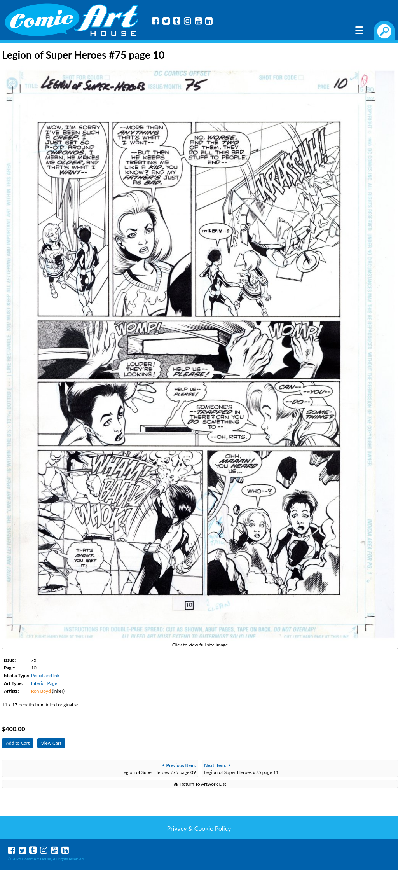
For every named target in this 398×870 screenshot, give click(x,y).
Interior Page (44, 683)
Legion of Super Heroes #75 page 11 (241, 768)
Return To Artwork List (203, 784)
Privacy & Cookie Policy (199, 828)
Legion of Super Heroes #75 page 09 (158, 768)
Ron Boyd (41, 691)
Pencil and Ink (45, 675)
